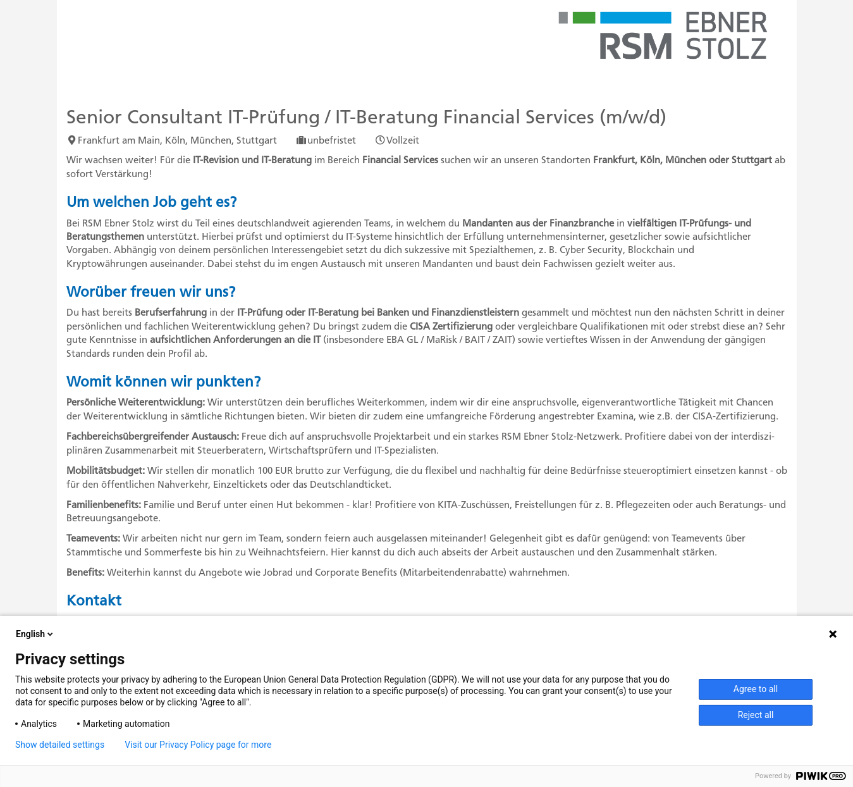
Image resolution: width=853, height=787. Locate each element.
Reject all (756, 715)
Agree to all (755, 689)
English (35, 634)
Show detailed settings (59, 745)
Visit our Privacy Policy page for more (198, 745)
